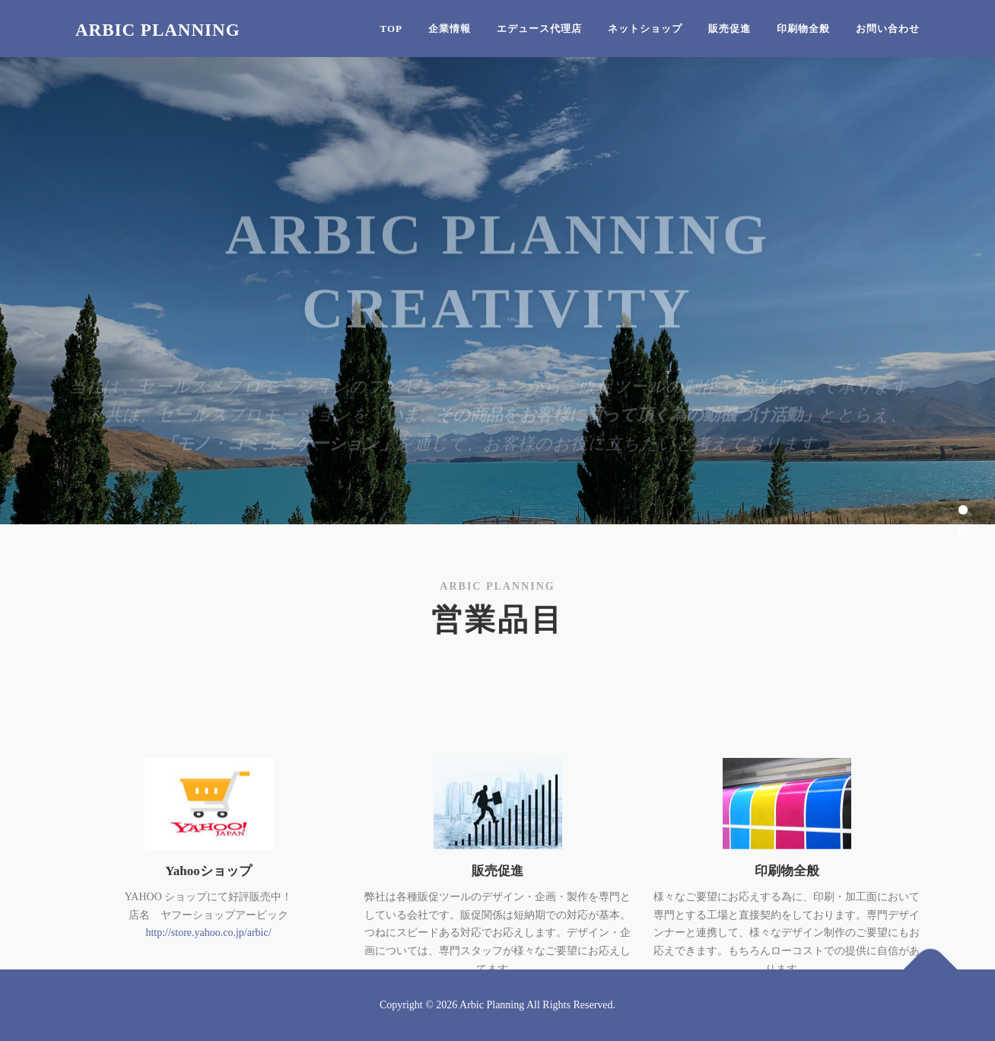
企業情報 (449, 28)
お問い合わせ (888, 28)
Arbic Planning (157, 30)
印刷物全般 (803, 28)
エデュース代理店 (539, 28)
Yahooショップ (208, 925)
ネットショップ (645, 28)
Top (391, 28)
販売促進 (729, 28)
